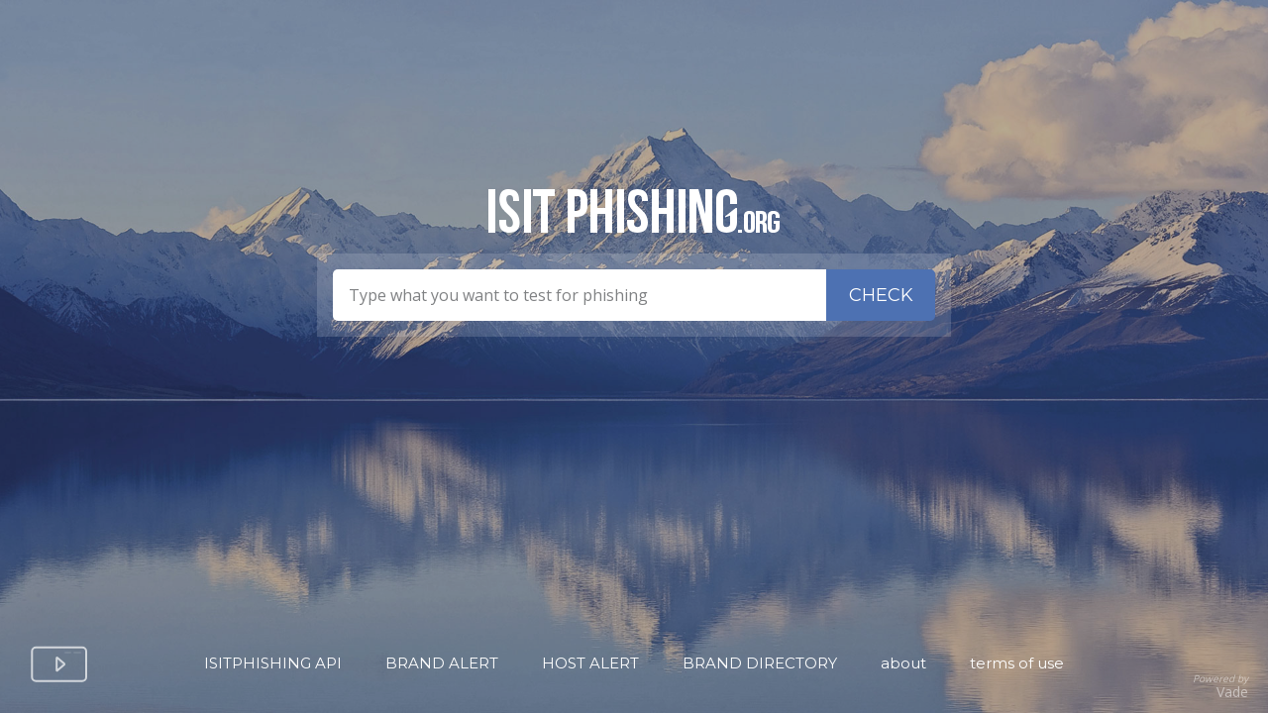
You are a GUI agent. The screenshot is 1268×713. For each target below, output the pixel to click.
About (903, 663)
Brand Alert (441, 663)
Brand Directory (760, 663)
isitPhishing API (273, 663)
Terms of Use (1017, 663)
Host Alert (590, 663)
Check (881, 295)
